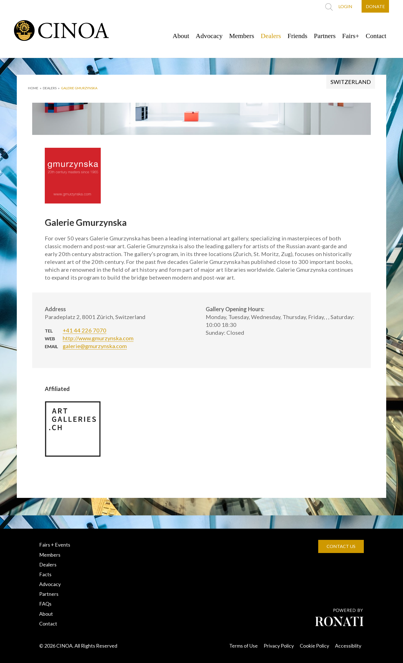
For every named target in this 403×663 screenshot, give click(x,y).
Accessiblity (348, 646)
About (177, 35)
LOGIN (345, 6)
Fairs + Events (54, 545)
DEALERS (50, 88)
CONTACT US (341, 546)
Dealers (269, 35)
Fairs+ (350, 35)
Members (239, 35)
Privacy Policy (279, 646)
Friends (296, 35)
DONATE (375, 6)
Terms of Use (243, 646)
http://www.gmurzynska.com (98, 338)
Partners (324, 35)
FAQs (45, 604)
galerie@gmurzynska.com (95, 346)
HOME (33, 88)
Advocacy (206, 35)
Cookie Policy (314, 646)
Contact (375, 35)
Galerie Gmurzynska (79, 88)
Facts (45, 574)
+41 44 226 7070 (84, 330)
